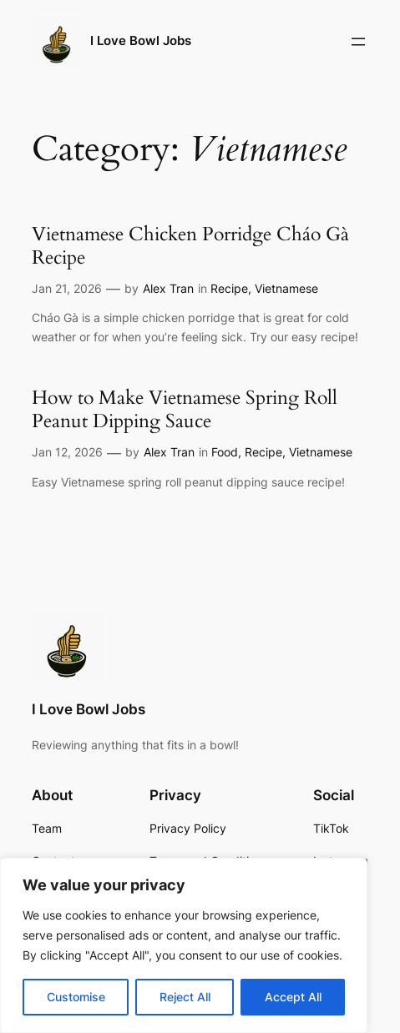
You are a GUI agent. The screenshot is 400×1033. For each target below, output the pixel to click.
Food (224, 452)
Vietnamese (286, 288)
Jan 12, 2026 (67, 452)
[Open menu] (358, 42)
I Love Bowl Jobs (140, 40)
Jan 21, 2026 (67, 288)
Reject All (184, 997)
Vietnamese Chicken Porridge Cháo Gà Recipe (190, 246)
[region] (183, 945)
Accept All (293, 997)
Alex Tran (168, 288)
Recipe (229, 288)
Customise (76, 997)
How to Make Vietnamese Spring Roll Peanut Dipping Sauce (184, 409)
